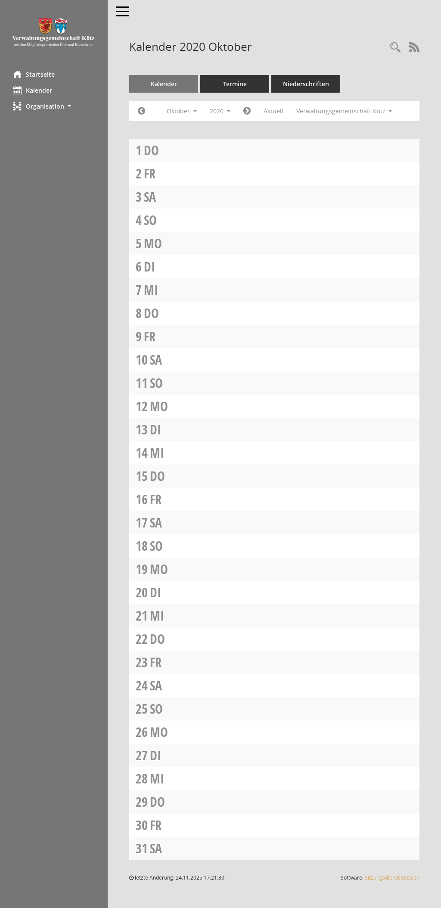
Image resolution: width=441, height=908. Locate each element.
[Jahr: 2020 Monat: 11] (247, 111)
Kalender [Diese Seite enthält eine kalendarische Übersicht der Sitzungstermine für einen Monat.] (32, 90)
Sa (150, 197)
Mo (153, 243)
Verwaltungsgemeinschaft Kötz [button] (344, 111)
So (150, 220)
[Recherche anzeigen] (395, 48)
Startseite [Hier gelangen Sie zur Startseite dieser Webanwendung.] (34, 74)
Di (149, 266)
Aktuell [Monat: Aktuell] (273, 111)
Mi (151, 290)
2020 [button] (220, 111)
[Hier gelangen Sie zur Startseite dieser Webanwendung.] (54, 32)
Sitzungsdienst (392, 877)
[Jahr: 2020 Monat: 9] (141, 111)
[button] (54, 106)
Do (151, 150)
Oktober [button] (182, 111)
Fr (149, 173)
